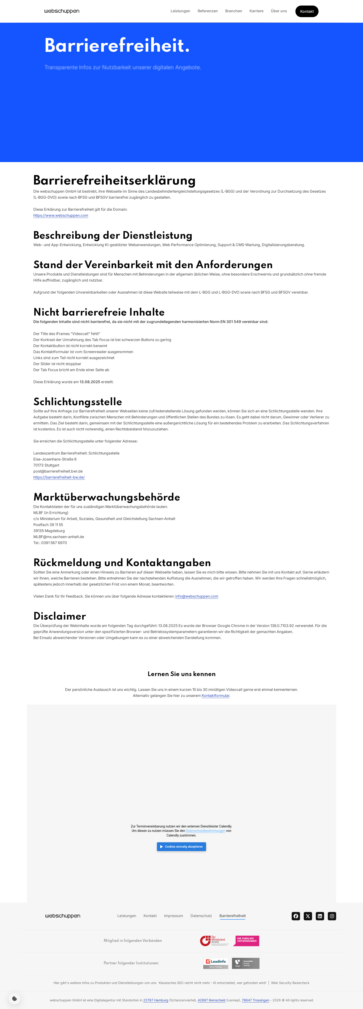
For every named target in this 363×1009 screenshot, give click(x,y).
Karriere (256, 11)
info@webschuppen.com (196, 596)
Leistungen (180, 11)
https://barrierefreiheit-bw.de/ (59, 477)
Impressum (173, 915)
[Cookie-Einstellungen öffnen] (14, 998)
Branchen (233, 11)
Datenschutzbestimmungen (205, 831)
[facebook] (296, 916)
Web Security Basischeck (290, 983)
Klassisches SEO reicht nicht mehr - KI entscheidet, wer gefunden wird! (212, 983)
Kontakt (150, 915)
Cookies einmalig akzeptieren (184, 846)
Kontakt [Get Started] (307, 11)
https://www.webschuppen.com (60, 215)
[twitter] (308, 916)
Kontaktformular (215, 695)
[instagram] (332, 916)
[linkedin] (320, 916)
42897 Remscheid (211, 1000)
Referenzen (208, 11)
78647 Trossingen (255, 1000)
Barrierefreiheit (232, 915)
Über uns (279, 11)
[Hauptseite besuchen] (61, 11)
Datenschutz (201, 915)
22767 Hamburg (155, 1000)
